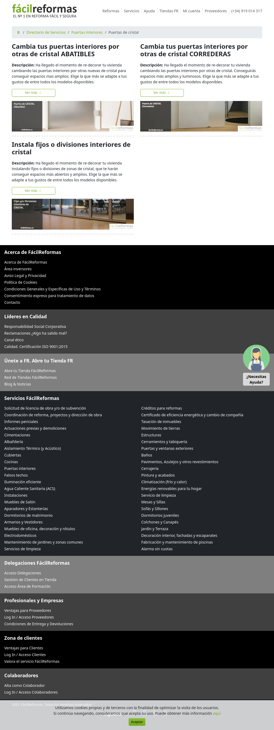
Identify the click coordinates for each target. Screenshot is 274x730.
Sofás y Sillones (154, 508)
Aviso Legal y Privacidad (25, 275)
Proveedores (217, 10)
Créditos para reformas (161, 408)
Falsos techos (16, 475)
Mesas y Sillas (153, 501)
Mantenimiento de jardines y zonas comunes (43, 542)
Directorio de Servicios (46, 32)
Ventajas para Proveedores (27, 610)
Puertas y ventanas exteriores (167, 448)
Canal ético (14, 339)
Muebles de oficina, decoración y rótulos (39, 528)
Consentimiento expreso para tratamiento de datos (49, 295)
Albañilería (13, 441)
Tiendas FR (170, 10)
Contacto (12, 302)
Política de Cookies (20, 282)
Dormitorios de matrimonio (28, 515)
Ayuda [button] (150, 10)
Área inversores (18, 268)
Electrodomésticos (20, 535)
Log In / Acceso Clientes (25, 654)
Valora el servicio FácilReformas (31, 661)
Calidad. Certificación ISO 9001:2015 (36, 346)
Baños (146, 455)
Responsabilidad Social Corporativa (35, 326)
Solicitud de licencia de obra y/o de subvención (45, 408)
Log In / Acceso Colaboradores (31, 692)
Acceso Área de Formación (27, 586)
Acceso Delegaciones (22, 572)
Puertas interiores (87, 32)
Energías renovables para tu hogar (171, 488)
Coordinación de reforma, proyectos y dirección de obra (53, 414)
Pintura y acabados (158, 475)
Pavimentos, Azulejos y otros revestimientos (179, 461)
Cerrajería (150, 468)
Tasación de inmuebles (161, 421)
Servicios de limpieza (22, 548)
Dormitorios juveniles (160, 515)
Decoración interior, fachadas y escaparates (179, 535)
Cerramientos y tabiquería (164, 441)
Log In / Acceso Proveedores (29, 617)
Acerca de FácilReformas (25, 262)
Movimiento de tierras (160, 428)
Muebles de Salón (19, 501)
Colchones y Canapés (159, 522)
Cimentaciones (17, 434)
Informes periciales (21, 421)
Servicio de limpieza (158, 495)
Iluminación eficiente (22, 481)
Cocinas (11, 461)
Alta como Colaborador (24, 685)
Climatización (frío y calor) (164, 481)
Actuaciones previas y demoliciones (35, 428)
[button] (256, 365)
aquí (217, 713)
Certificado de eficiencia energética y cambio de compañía (192, 414)
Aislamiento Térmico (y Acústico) (32, 448)
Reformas (112, 10)
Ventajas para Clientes (23, 647)
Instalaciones (16, 495)
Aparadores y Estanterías (26, 508)
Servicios (133, 10)
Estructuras (151, 434)
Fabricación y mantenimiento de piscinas (177, 542)
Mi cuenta (193, 10)
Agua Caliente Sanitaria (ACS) (29, 488)
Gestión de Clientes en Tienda (30, 579)
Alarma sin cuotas (157, 548)
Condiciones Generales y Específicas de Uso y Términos (52, 288)
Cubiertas (12, 455)
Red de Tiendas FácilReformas (30, 377)
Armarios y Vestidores (23, 522)
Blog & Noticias (17, 384)
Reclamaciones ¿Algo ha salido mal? (35, 333)
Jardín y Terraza (154, 528)
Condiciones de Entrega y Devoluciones (38, 623)
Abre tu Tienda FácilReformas (30, 370)
